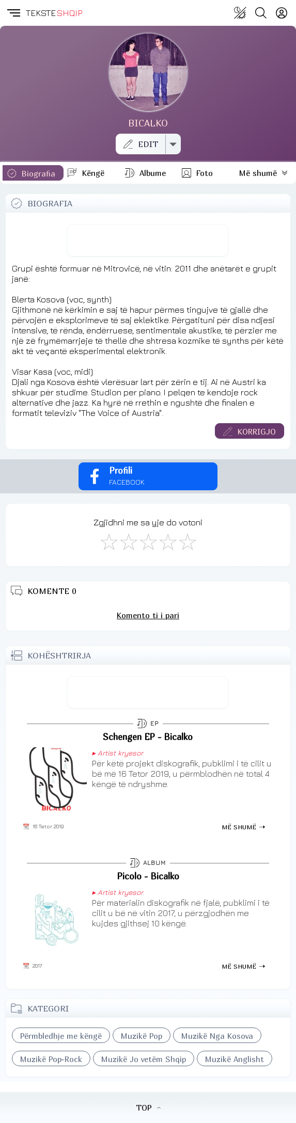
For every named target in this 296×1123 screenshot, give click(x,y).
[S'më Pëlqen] (108, 541)
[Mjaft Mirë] (167, 541)
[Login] (281, 13)
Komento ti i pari (148, 615)
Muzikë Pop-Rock (51, 1059)
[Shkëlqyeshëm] (187, 541)
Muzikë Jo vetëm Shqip (143, 1059)
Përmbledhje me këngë (61, 1035)
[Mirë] (148, 541)
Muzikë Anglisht (234, 1059)
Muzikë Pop (141, 1035)
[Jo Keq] (128, 541)
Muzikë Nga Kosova (217, 1035)
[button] (13, 13)
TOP (148, 1107)
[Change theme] (240, 13)
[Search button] (261, 13)
